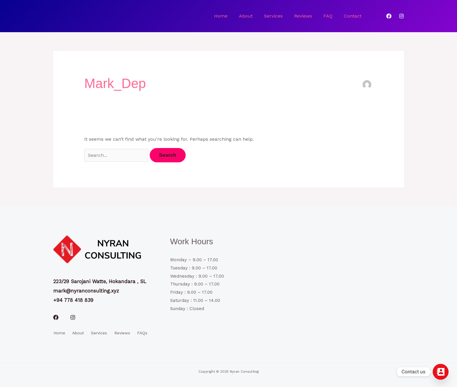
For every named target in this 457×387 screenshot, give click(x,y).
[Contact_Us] (441, 372)
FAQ (329, 16)
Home (225, 16)
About (250, 16)
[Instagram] (401, 16)
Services (276, 16)
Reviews (305, 16)
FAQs (143, 332)
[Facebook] (389, 16)
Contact (353, 16)
